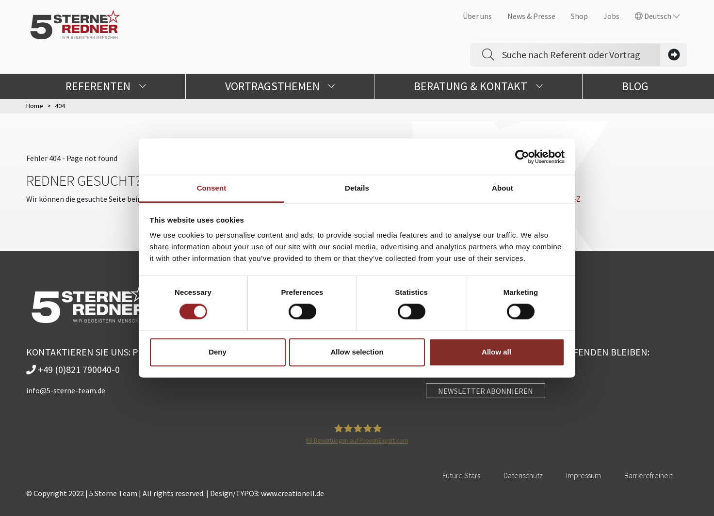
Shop (579, 16)
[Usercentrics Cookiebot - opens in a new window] (522, 156)
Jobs (611, 16)
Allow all (496, 352)
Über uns (477, 16)
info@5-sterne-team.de (65, 390)
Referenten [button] (105, 86)
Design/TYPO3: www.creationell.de (267, 493)
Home (34, 105)
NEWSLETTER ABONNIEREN (485, 391)
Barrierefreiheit (648, 475)
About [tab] (502, 188)
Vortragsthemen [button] (280, 86)
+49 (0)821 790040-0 (73, 369)
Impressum (583, 475)
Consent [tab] (212, 188)
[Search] (581, 55)
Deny (218, 352)
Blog (635, 86)
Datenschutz (523, 475)
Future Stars (461, 475)
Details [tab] (357, 188)
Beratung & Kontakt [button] (478, 86)
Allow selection (356, 352)
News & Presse (531, 16)
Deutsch (657, 16)
